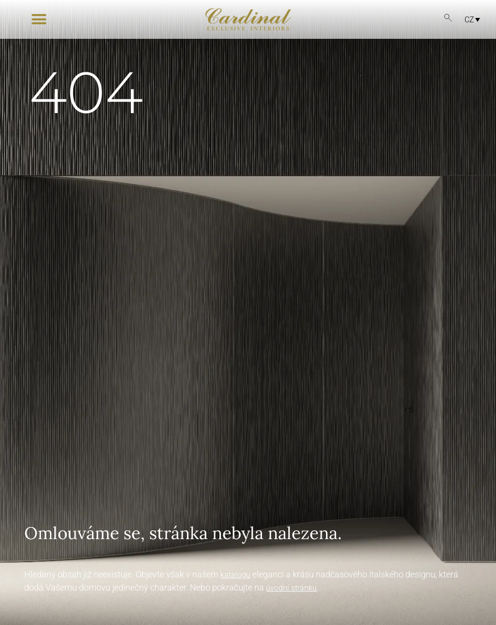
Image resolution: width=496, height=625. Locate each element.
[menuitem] (470, 19)
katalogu (235, 574)
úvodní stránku (291, 587)
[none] (467, 19)
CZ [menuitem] (469, 19)
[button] (39, 19)
